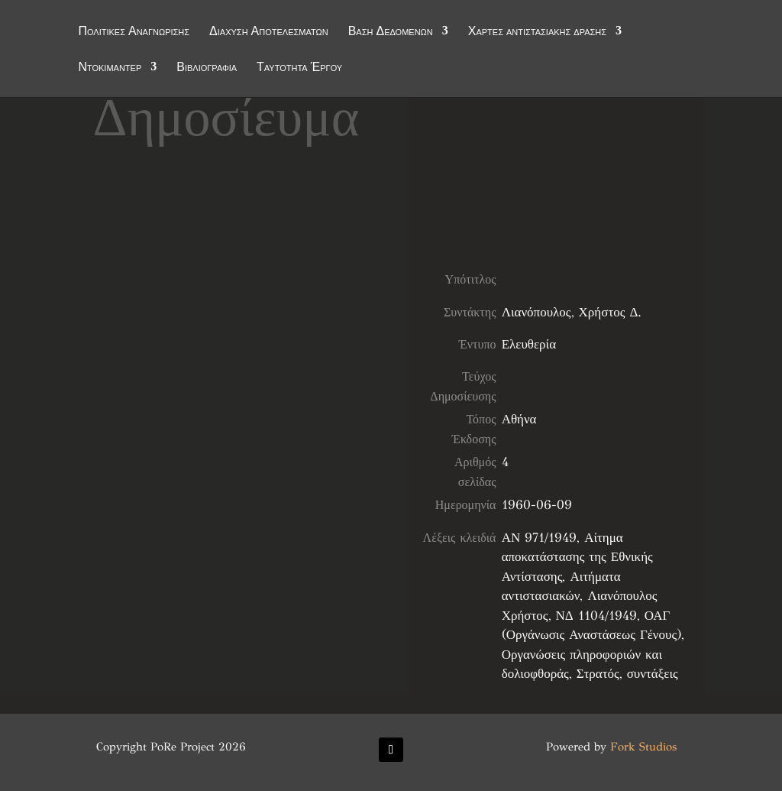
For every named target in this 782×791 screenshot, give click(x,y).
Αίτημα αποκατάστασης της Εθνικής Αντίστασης (577, 557)
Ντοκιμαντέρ (109, 68)
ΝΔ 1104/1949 (596, 616)
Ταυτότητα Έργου (299, 68)
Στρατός (598, 674)
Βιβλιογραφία (206, 68)
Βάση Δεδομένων (390, 32)
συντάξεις (652, 674)
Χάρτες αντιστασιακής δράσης (537, 32)
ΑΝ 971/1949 (539, 538)
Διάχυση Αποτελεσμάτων (268, 32)
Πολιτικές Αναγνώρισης (133, 32)
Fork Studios (643, 747)
